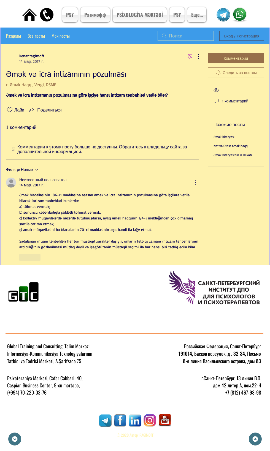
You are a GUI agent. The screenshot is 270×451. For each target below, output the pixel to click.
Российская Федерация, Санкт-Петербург (222, 346)
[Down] (14, 439)
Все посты (36, 35)
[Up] (255, 439)
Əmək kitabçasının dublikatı (233, 155)
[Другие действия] (195, 56)
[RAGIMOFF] (105, 420)
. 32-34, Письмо (246, 353)
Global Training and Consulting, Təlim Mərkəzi (48, 346)
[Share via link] (44, 110)
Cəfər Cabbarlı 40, (65, 378)
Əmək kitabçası (224, 137)
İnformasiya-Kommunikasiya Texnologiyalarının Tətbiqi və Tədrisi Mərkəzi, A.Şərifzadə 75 (49, 357)
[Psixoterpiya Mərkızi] (239, 15)
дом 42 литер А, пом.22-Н (237, 385)
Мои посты (61, 35)
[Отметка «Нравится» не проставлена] (9, 110)
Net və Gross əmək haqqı (231, 146)
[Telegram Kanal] (223, 14)
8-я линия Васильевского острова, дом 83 (222, 361)
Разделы (13, 35)
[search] (186, 36)
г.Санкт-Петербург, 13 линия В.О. (231, 378)
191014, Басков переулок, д (204, 353)
